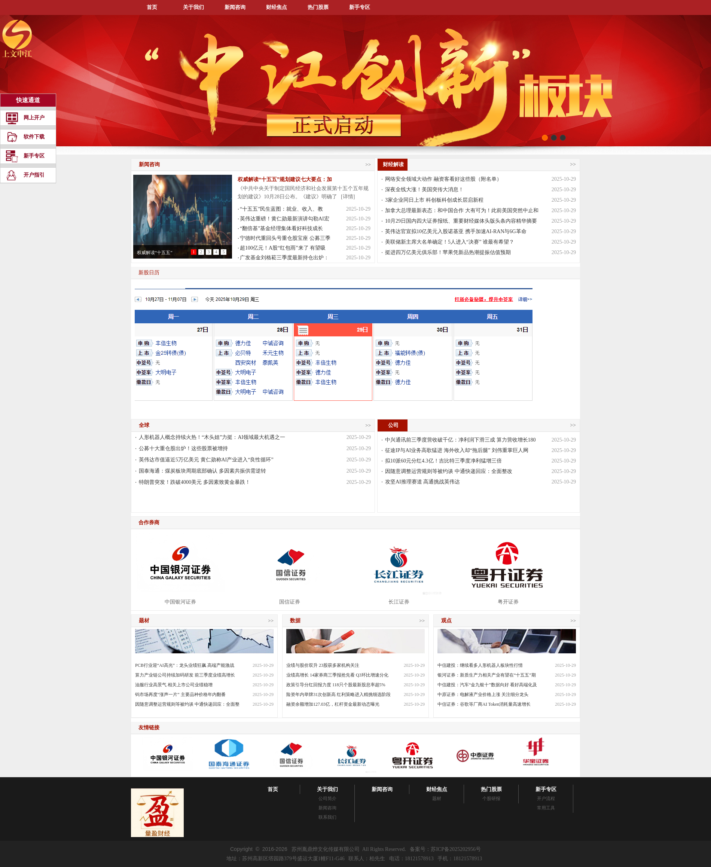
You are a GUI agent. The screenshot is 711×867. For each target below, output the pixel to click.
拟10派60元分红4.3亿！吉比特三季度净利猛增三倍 (443, 461)
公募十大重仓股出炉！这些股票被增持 (183, 448)
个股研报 (491, 798)
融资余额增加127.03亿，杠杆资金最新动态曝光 (332, 704)
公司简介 (327, 798)
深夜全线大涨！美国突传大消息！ (424, 189)
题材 (436, 798)
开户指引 (34, 175)
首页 (152, 7)
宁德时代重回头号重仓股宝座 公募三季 (285, 238)
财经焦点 (276, 7)
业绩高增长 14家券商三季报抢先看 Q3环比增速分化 (337, 675)
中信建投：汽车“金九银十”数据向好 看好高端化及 (487, 684)
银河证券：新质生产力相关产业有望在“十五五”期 (486, 675)
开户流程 (546, 798)
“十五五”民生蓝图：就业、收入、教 (281, 209)
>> (368, 164)
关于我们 (193, 7)
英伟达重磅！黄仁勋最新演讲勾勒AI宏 (284, 219)
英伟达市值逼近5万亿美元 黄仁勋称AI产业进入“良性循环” (206, 459)
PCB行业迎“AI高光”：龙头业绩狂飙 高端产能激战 (184, 665)
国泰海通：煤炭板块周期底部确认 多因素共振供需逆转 (202, 471)
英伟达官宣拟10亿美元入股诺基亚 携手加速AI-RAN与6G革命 (456, 231)
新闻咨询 (235, 7)
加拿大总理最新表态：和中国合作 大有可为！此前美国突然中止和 (461, 210)
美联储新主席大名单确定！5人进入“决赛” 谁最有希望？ (449, 242)
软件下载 (34, 137)
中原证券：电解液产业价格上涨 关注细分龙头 (482, 694)
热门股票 (318, 7)
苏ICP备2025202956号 (456, 849)
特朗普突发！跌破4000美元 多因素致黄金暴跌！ (194, 482)
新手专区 (359, 7)
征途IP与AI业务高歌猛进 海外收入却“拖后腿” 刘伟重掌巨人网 (456, 450)
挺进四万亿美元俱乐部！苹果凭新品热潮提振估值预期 (448, 252)
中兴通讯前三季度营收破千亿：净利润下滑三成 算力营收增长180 (460, 440)
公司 (393, 425)
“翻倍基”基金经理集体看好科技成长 (281, 228)
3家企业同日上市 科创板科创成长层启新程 (434, 200)
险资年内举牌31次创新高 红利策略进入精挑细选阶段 (338, 694)
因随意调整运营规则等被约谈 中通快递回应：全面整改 (448, 471)
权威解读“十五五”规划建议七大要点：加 (285, 179)
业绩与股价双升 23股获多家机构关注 (322, 665)
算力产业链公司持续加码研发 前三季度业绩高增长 (185, 675)
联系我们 (327, 817)
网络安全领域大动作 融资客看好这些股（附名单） (443, 179)
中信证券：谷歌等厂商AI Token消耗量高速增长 (484, 704)
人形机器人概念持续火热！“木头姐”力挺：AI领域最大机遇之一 (212, 437)
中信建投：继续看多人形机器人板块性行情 (480, 665)
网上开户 (34, 117)
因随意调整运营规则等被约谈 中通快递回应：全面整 (187, 704)
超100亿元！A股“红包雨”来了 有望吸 (283, 248)
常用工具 (546, 807)
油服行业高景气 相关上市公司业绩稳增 (174, 684)
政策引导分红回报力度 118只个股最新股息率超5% (335, 684)
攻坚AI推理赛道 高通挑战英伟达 (422, 482)
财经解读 (392, 164)
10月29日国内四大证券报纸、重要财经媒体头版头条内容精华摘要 (461, 221)
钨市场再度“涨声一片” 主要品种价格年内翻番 (180, 694)
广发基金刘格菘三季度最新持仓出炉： (284, 257)
